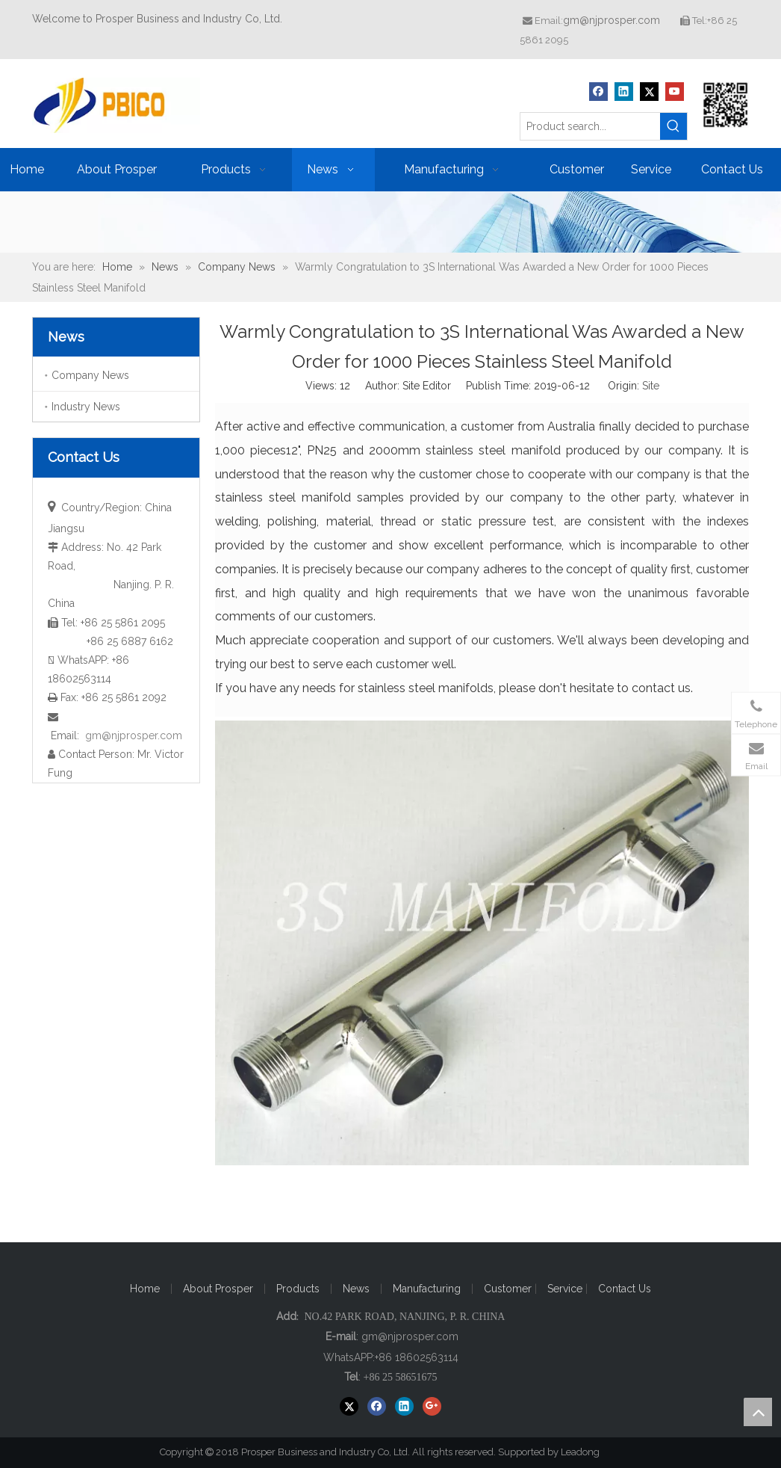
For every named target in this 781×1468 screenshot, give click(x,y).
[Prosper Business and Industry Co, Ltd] (726, 104)
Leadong (587, 1452)
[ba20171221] (390, 222)
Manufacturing (427, 1289)
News (356, 1289)
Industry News (86, 407)
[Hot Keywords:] (673, 126)
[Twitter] (649, 91)
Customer (509, 1289)
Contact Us (624, 1289)
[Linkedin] (623, 91)
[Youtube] (674, 91)
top (758, 1412)
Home (145, 1289)
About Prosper (218, 1289)
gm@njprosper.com (611, 20)
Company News (90, 375)
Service (566, 1289)
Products (298, 1289)
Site (650, 386)
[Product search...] (590, 126)
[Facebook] (598, 91)
